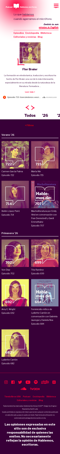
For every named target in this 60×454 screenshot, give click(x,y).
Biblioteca (46, 33)
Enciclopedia (32, 33)
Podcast (27, 396)
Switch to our (49, 26)
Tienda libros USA (12, 396)
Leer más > (30, 92)
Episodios (19, 33)
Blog (40, 37)
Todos (30, 115)
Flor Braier (30, 69)
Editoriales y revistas (25, 37)
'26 (45, 115)
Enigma (53, 406)
